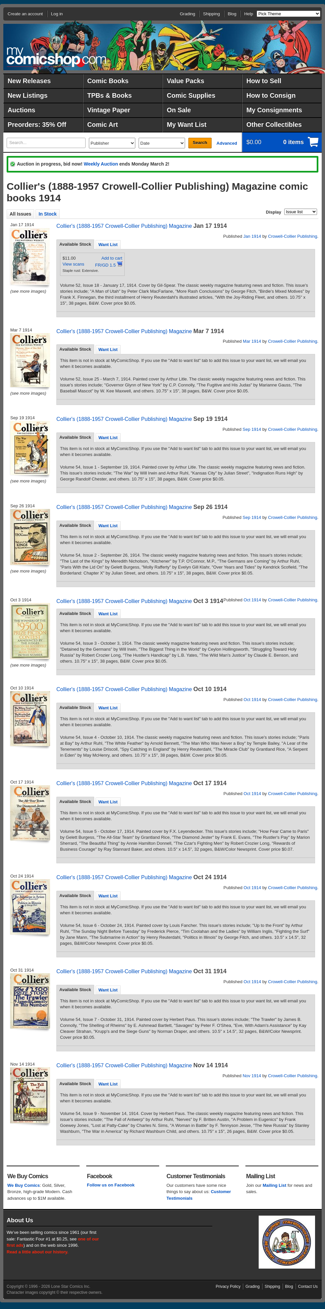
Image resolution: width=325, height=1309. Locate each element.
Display (273, 212)
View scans (74, 264)
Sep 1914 (252, 429)
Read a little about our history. (37, 1251)
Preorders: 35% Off (37, 124)
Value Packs (185, 80)
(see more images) (28, 291)
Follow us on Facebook (111, 1185)
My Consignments (274, 110)
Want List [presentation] (108, 244)
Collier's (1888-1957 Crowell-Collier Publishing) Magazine (124, 226)
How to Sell (263, 80)
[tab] (75, 244)
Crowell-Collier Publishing (292, 236)
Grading (187, 13)
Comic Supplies (191, 95)
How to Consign (270, 95)
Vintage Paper (108, 110)
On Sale (179, 110)
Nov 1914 (252, 1075)
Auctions (21, 110)
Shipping (211, 13)
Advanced (227, 143)
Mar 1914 (252, 341)
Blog (232, 13)
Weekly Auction (101, 164)
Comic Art (102, 124)
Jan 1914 (252, 236)
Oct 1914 (252, 599)
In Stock (47, 214)
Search (200, 142)
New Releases (29, 80)
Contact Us (308, 1286)
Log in (57, 13)
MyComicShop (56, 57)
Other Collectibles (274, 124)
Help (248, 13)
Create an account (25, 13)
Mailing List (275, 1185)
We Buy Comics (23, 1185)
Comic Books (108, 80)
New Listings (27, 95)
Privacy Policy (228, 1286)
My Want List (187, 124)
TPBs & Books (109, 95)
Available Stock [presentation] (75, 244)
